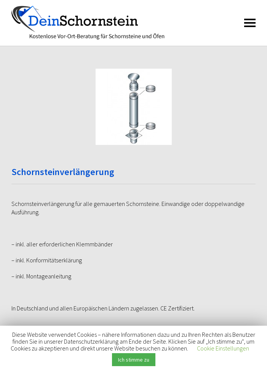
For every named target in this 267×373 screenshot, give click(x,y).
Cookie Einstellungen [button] (223, 348)
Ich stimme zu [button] (133, 359)
